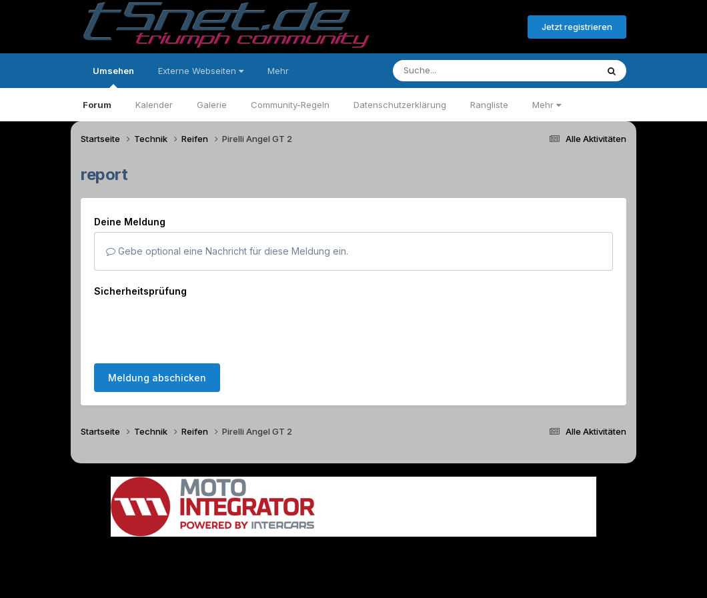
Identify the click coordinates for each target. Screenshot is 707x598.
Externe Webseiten (200, 70)
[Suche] (468, 70)
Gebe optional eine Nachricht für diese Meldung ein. (227, 251)
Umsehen (113, 76)
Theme (280, 550)
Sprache (225, 550)
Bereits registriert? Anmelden (445, 27)
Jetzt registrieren (577, 26)
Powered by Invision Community (353, 578)
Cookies (486, 550)
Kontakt (438, 550)
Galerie (212, 104)
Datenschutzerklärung (400, 104)
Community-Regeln (290, 104)
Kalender (154, 104)
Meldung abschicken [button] (157, 325)
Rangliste (489, 104)
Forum (97, 104)
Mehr (546, 104)
